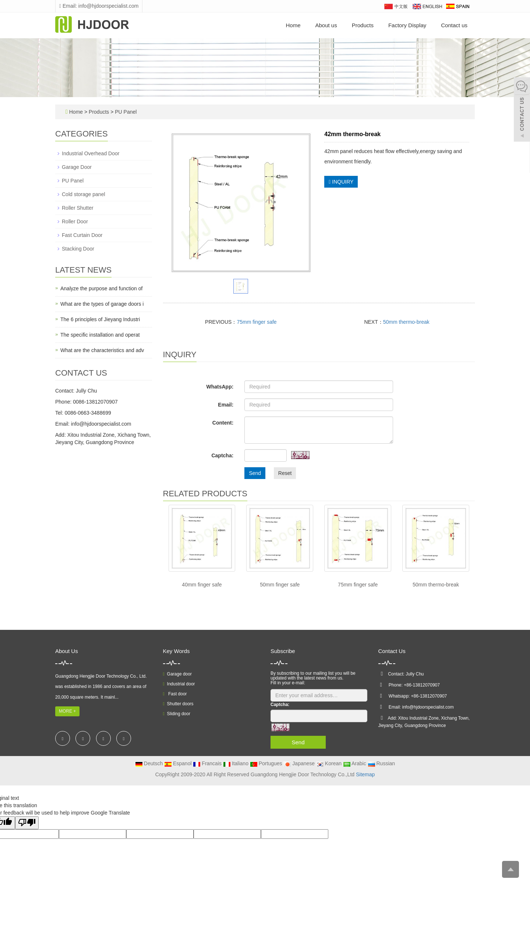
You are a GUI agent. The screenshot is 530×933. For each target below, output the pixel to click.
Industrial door (179, 684)
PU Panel (125, 112)
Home (293, 25)
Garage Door (77, 167)
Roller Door (75, 221)
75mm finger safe (256, 322)
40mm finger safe (202, 585)
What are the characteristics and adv (102, 350)
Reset (285, 473)
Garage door (177, 674)
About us (326, 25)
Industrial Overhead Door (90, 153)
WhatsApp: (219, 387)
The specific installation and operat (100, 335)
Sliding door (176, 713)
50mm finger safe (280, 585)
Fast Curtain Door (82, 235)
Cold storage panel (83, 194)
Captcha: (222, 455)
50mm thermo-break (406, 322)
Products (363, 25)
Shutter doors (178, 703)
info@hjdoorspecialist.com (101, 424)
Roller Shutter (77, 208)
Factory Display (407, 25)
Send (255, 473)
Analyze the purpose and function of (101, 288)
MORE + (67, 711)
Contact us (454, 25)
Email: (225, 405)
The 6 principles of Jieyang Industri (100, 319)
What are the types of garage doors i (102, 304)
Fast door (175, 693)
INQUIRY (341, 182)
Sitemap (365, 774)
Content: (223, 423)
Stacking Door (78, 249)
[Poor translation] (27, 822)
